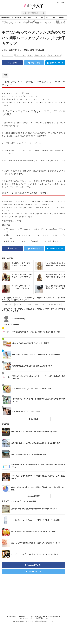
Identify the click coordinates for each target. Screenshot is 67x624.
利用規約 (22, 616)
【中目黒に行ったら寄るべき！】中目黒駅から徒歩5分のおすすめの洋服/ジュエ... (38, 400)
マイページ (61, 2)
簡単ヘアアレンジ (55, 55)
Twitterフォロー (34, 571)
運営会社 (12, 616)
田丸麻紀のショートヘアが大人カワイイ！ (27, 411)
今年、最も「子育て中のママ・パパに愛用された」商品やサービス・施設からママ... (38, 477)
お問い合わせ (53, 616)
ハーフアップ (8, 55)
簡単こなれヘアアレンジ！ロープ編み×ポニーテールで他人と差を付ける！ (34, 241)
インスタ (17, 265)
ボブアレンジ (40, 55)
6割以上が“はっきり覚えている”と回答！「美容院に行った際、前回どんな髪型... (38, 488)
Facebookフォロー (35, 565)
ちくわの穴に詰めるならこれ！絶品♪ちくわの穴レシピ (31, 389)
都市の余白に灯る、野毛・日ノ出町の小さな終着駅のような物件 (34, 432)
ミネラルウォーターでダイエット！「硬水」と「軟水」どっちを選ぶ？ (36, 520)
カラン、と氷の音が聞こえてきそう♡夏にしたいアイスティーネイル (35, 543)
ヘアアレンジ (21, 55)
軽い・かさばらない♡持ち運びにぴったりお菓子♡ (30, 343)
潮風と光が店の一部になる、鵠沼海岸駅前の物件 (28, 454)
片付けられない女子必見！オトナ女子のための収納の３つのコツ (34, 509)
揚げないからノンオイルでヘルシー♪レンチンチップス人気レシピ (34, 531)
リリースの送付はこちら (24, 618)
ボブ (30, 55)
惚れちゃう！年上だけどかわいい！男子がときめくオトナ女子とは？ (36, 354)
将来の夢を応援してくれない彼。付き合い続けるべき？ (32, 366)
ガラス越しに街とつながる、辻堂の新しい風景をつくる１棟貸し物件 (35, 443)
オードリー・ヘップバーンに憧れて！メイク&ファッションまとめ (34, 554)
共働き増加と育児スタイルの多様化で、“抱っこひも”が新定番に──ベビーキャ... (38, 466)
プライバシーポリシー (37, 616)
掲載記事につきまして (44, 618)
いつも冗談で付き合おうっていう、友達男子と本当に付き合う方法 (36, 332)
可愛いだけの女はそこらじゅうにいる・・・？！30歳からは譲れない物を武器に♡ (38, 377)
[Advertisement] (33, 597)
